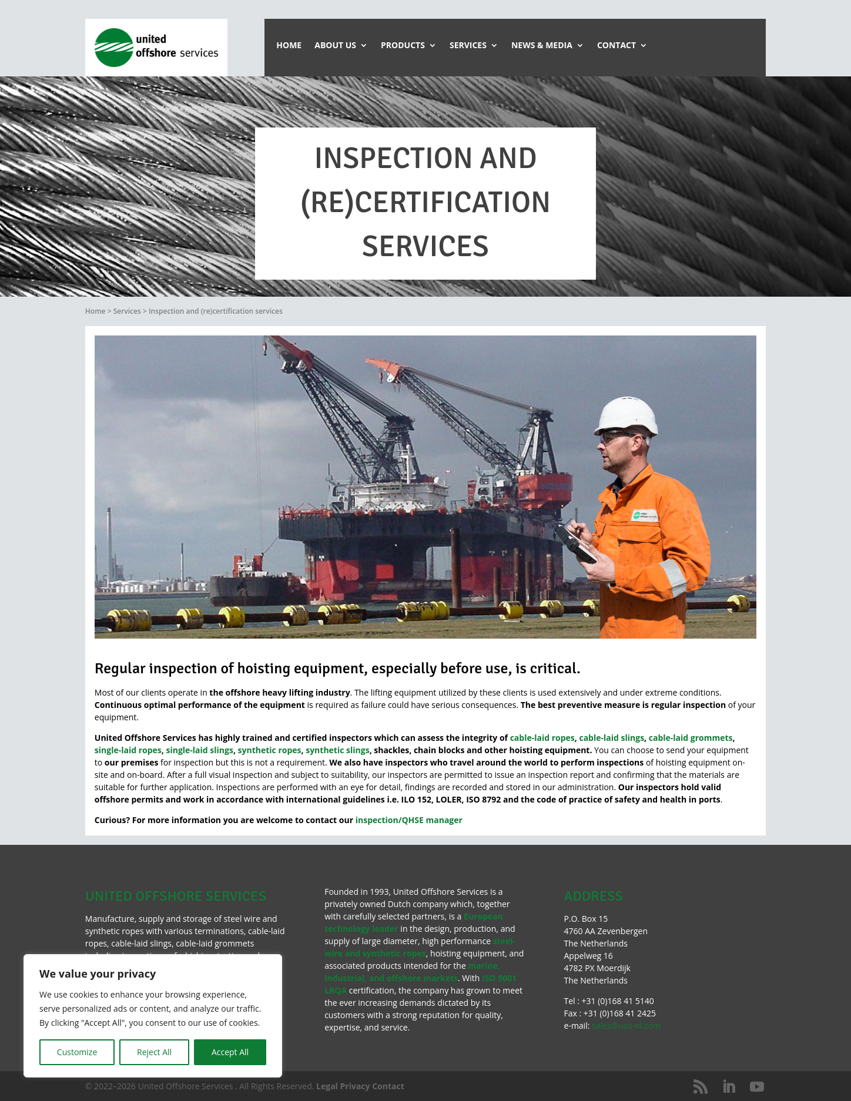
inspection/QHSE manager (409, 819)
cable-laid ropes (542, 737)
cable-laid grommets (691, 737)
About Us (335, 46)
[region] (153, 1015)
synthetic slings (337, 750)
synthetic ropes (269, 750)
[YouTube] (757, 1087)
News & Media (541, 46)
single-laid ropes (128, 750)
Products (403, 46)
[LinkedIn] (729, 1087)
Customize (77, 1052)
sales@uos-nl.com (626, 1025)
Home (288, 46)
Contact (616, 46)
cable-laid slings (611, 737)
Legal (327, 1086)
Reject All (154, 1052)
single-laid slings (199, 750)
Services (468, 46)
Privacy (355, 1086)
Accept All (230, 1052)
